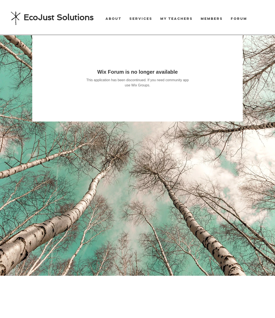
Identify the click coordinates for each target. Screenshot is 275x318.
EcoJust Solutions (58, 17)
